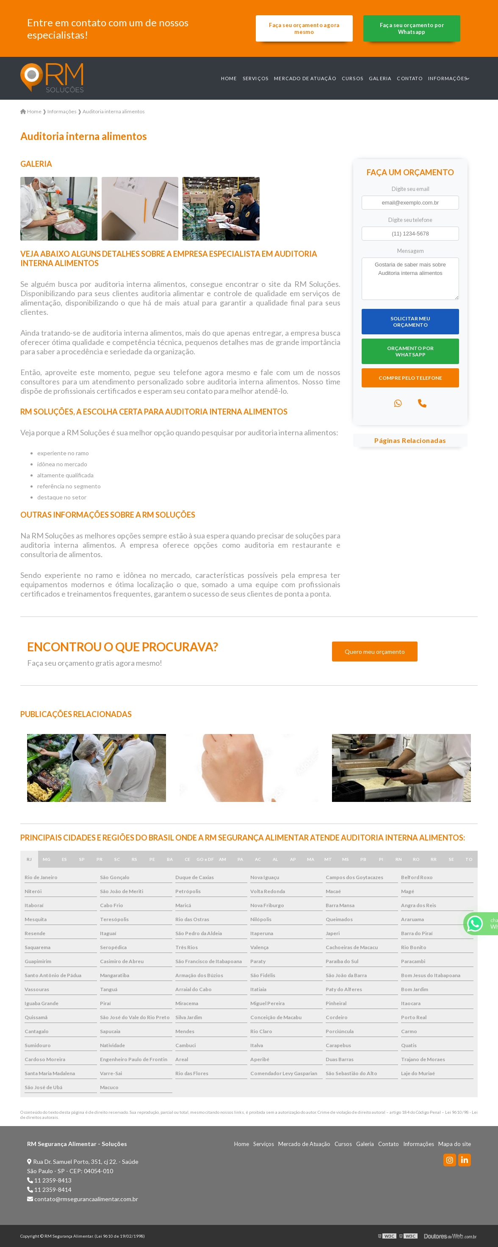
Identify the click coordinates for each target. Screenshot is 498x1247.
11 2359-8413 (49, 1180)
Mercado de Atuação (305, 78)
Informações (447, 78)
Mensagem (410, 250)
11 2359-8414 (49, 1189)
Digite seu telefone (410, 219)
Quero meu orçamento (375, 651)
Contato (409, 78)
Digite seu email (410, 188)
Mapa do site (454, 1144)
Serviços (256, 78)
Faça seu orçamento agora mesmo (304, 28)
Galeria (380, 78)
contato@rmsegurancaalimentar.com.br (82, 1198)
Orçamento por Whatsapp (410, 351)
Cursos (352, 78)
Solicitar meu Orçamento (410, 321)
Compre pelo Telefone (410, 378)
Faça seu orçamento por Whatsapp (412, 28)
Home (229, 78)
